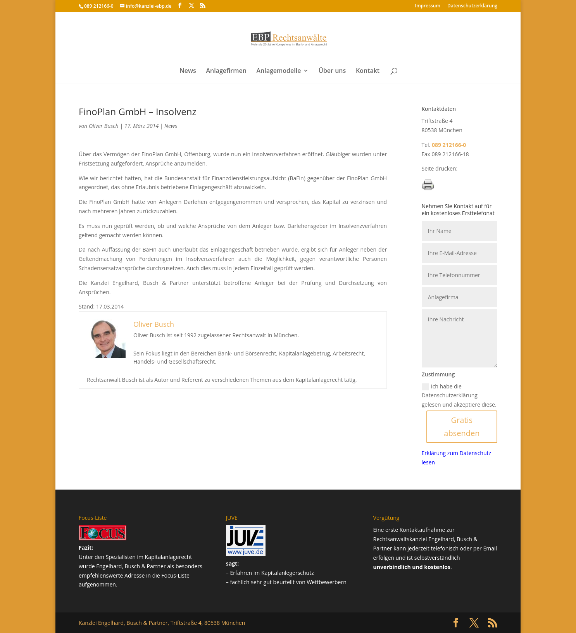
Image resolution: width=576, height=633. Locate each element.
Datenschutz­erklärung (472, 6)
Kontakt (367, 71)
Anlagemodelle (278, 71)
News (187, 71)
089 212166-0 (99, 6)
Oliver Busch (104, 125)
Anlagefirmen (226, 71)
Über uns (332, 71)
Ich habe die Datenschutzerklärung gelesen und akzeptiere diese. (459, 396)
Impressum (427, 6)
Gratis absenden (461, 426)
